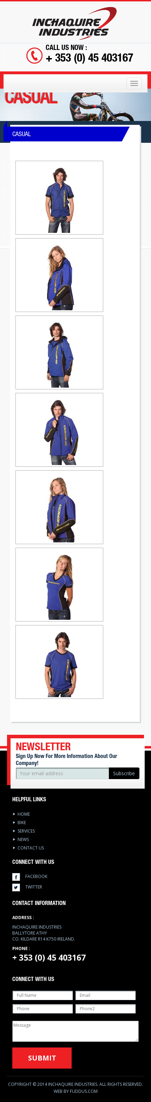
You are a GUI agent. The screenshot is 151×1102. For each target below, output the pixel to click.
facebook (36, 876)
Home (24, 814)
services (26, 831)
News (23, 839)
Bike (22, 823)
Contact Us (31, 848)
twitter (33, 887)
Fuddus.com (84, 1091)
